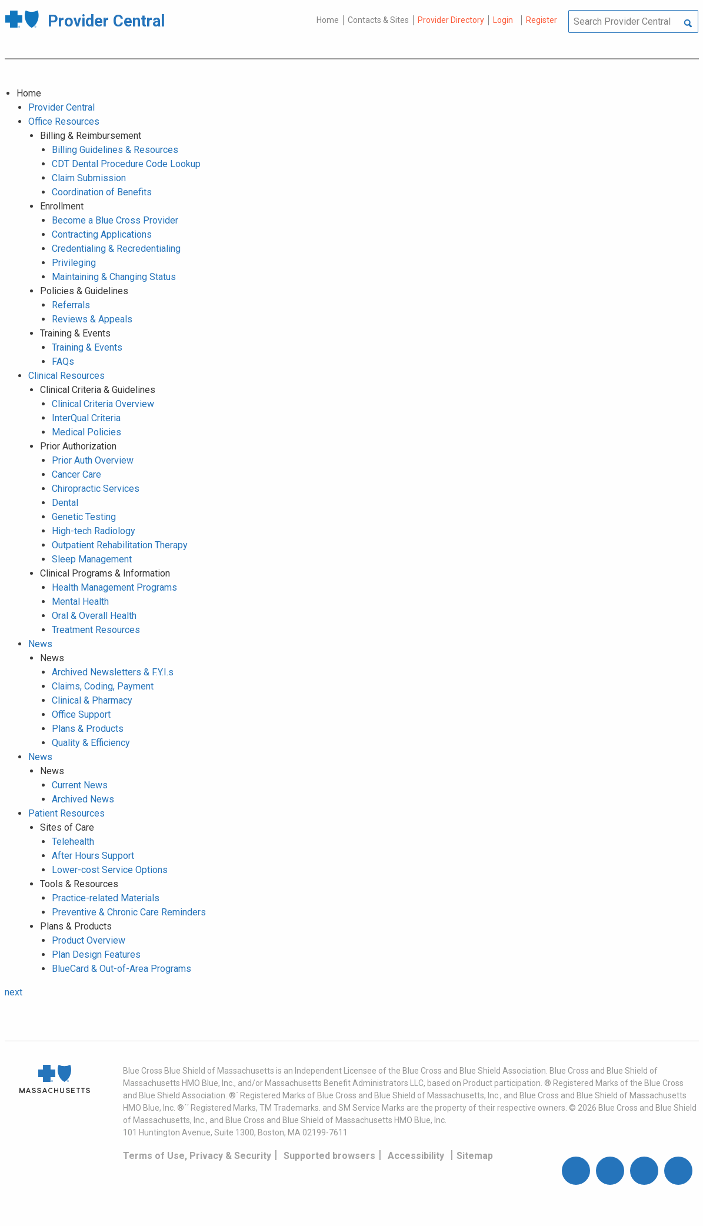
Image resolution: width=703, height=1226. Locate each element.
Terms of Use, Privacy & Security (197, 1155)
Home (327, 20)
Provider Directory (451, 20)
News (40, 643)
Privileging (74, 262)
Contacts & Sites (378, 20)
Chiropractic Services (95, 488)
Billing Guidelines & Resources (115, 149)
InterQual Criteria (86, 418)
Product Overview (88, 940)
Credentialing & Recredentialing (116, 248)
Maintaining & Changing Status (114, 276)
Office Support (81, 714)
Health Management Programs (114, 587)
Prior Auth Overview (93, 460)
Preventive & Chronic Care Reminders (129, 912)
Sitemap (475, 1155)
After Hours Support (93, 855)
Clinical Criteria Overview (103, 403)
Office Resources (63, 121)
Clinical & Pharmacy (92, 700)
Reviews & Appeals (92, 319)
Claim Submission (89, 178)
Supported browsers (329, 1155)
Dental (65, 502)
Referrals (71, 305)
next (13, 992)
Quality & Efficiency (91, 742)
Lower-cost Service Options (110, 869)
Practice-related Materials (105, 898)
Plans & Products (88, 728)
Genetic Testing (84, 516)
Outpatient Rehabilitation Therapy (120, 545)
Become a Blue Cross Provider (115, 220)
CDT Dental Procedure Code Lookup (126, 163)
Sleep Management (92, 559)
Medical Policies (86, 432)
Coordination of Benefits (102, 192)
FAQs (63, 361)
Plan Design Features (96, 954)
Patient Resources (66, 813)
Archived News (83, 799)
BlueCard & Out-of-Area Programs (121, 968)
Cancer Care (76, 474)
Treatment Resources (96, 629)
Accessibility (416, 1155)
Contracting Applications (102, 234)
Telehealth (73, 841)
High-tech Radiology (93, 531)
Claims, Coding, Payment (103, 686)
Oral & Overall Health (94, 615)
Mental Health (80, 601)
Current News (80, 785)
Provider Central (61, 107)
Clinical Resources (66, 375)
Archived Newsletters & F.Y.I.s (113, 672)
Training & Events (87, 347)
